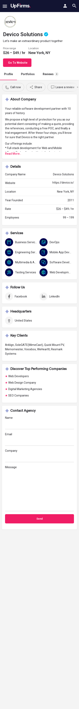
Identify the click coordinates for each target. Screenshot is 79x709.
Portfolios (28, 74)
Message (39, 488)
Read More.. (13, 153)
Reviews (50, 74)
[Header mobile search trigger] (74, 5)
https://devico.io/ (63, 182)
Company (39, 455)
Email (39, 439)
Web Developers (18, 376)
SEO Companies (18, 395)
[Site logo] (21, 6)
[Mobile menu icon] (5, 6)
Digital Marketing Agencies (25, 389)
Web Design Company (22, 382)
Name (39, 422)
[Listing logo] (10, 22)
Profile (8, 74)
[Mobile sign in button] (65, 5)
